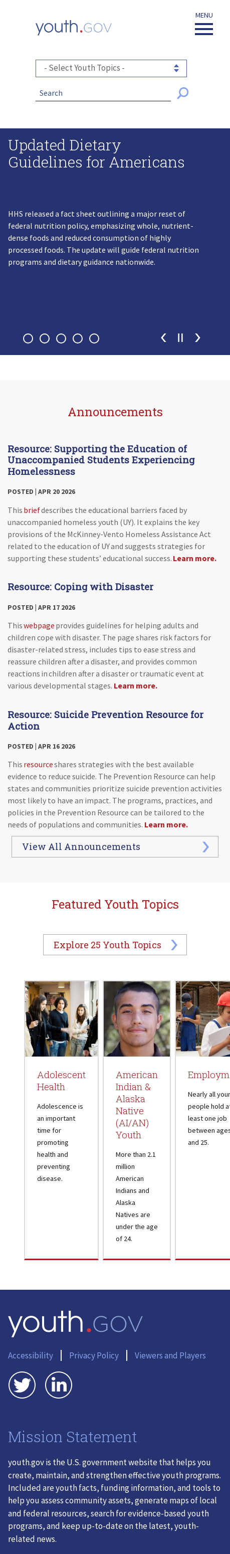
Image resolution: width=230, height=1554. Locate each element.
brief (32, 510)
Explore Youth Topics (107, 945)
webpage (39, 625)
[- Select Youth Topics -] (111, 68)
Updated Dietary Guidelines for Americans (96, 154)
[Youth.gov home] (74, 28)
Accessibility (30, 1355)
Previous (163, 337)
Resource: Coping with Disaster (80, 586)
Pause (180, 337)
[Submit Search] (183, 93)
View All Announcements (81, 846)
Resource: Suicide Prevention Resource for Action (105, 720)
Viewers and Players (170, 1355)
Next (197, 337)
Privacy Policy (94, 1355)
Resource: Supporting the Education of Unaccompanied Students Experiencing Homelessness (101, 459)
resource (38, 764)
